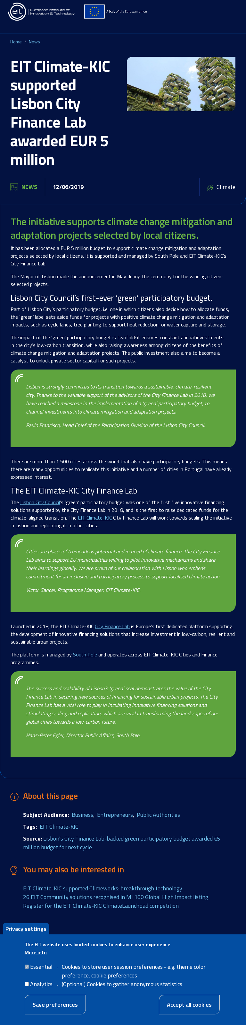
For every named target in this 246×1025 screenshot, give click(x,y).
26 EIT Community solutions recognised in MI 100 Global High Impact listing (115, 897)
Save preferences (55, 1011)
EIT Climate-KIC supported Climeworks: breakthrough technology (102, 888)
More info (36, 959)
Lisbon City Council (40, 502)
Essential (41, 973)
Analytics (41, 990)
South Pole (85, 654)
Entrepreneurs (115, 814)
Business (82, 814)
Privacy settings (25, 935)
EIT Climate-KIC (95, 517)
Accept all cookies (189, 1011)
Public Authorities (158, 814)
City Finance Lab (112, 626)
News (34, 41)
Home (16, 41)
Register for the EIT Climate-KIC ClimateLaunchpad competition (101, 905)
